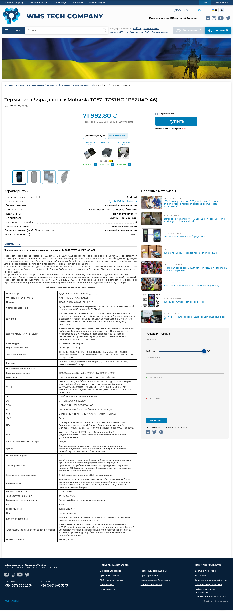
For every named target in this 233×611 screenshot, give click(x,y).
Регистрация (221, 2)
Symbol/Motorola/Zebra (123, 202)
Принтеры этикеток (110, 576)
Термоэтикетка (107, 590)
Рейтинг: (151, 352)
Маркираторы (107, 586)
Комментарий (153, 358)
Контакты (11, 602)
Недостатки (154, 399)
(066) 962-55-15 (185, 10)
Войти (205, 2)
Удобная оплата (203, 576)
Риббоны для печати (151, 586)
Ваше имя (151, 340)
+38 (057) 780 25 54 (18, 586)
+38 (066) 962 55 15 (54, 586)
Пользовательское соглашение (210, 598)
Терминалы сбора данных (154, 572)
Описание (12, 244)
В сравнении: (189, 30)
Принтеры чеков (149, 576)
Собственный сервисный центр (211, 581)
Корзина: (218, 30)
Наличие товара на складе (208, 586)
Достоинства (155, 379)
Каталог (13, 30)
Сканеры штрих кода (110, 572)
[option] (116, 58)
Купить (176, 121)
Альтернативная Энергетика (155, 581)
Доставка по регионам (206, 572)
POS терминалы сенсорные (114, 581)
